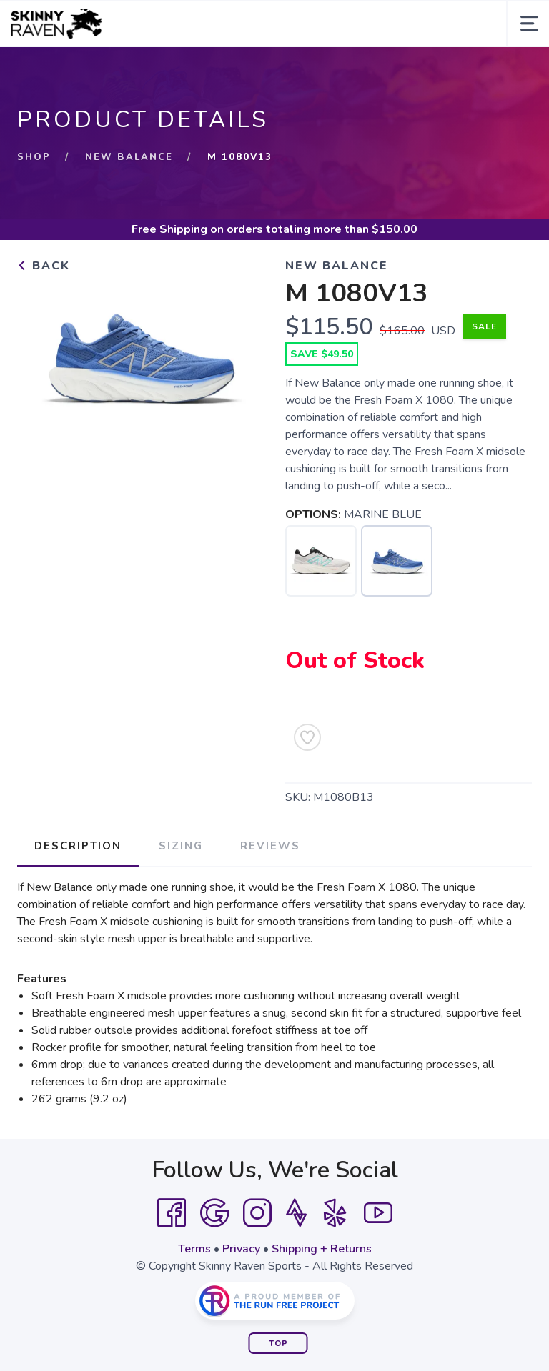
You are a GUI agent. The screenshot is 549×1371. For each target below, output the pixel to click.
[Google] (214, 1213)
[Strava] (296, 1213)
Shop (34, 157)
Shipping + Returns (322, 1249)
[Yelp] (335, 1213)
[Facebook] (171, 1213)
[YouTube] (378, 1213)
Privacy (241, 1249)
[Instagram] (257, 1213)
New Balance (129, 157)
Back (43, 266)
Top (278, 1343)
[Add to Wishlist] (307, 737)
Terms (194, 1249)
